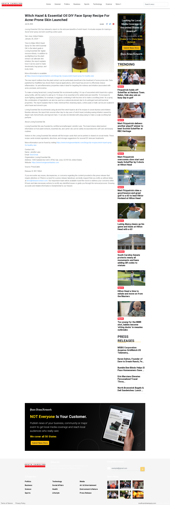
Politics (67, 4)
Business (77, 4)
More (118, 4)
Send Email (34, 155)
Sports (86, 4)
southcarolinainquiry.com (147, 503)
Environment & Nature (89, 489)
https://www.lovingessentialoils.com (45, 162)
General (57, 4)
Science (109, 4)
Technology (97, 4)
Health (55, 489)
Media (82, 481)
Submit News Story (131, 48)
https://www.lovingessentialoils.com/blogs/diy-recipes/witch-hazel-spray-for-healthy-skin (60, 76)
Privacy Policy (20, 503)
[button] (110, 24)
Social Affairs (58, 485)
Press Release (85, 493)
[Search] (155, 4)
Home (48, 4)
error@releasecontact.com (37, 181)
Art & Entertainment (88, 485)
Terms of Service (7, 503)
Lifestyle (55, 493)
